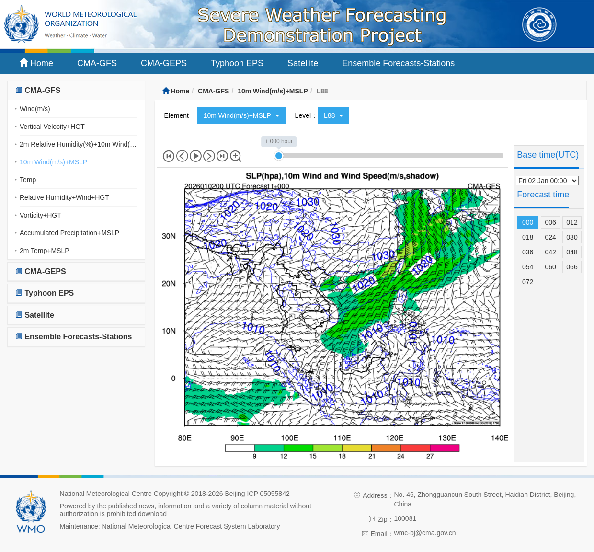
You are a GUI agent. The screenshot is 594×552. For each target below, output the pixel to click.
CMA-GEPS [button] (40, 271)
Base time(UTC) (548, 155)
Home (36, 63)
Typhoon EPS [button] (44, 293)
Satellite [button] (34, 315)
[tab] (76, 90)
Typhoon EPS (237, 63)
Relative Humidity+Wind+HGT (64, 197)
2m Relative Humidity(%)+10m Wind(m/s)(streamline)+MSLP (78, 144)
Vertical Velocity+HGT (52, 126)
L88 (333, 115)
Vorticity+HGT (40, 215)
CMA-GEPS (164, 63)
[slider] (279, 156)
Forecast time (543, 194)
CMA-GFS (97, 63)
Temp (28, 180)
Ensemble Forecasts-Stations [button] (73, 337)
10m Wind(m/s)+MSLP (53, 162)
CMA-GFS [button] (37, 90)
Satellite (302, 63)
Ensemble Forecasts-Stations (398, 63)
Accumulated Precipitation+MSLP (69, 233)
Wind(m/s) (35, 109)
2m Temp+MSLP (44, 250)
